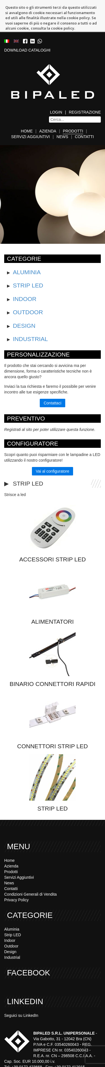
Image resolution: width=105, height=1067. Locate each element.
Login (56, 90)
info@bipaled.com (32, 1056)
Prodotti (73, 109)
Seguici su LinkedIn (21, 993)
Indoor (24, 277)
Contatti (84, 114)
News (62, 114)
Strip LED (28, 263)
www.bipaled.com (84, 1056)
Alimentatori (52, 599)
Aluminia (27, 250)
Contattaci (52, 381)
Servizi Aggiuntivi (30, 114)
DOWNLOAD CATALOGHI (27, 28)
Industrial (30, 317)
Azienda (47, 109)
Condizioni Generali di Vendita (30, 872)
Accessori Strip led (52, 537)
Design (24, 303)
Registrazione (85, 90)
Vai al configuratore (52, 449)
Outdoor (28, 290)
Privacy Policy (16, 878)
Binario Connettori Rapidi (52, 662)
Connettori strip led (52, 724)
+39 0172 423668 (39, 1050)
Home (27, 109)
